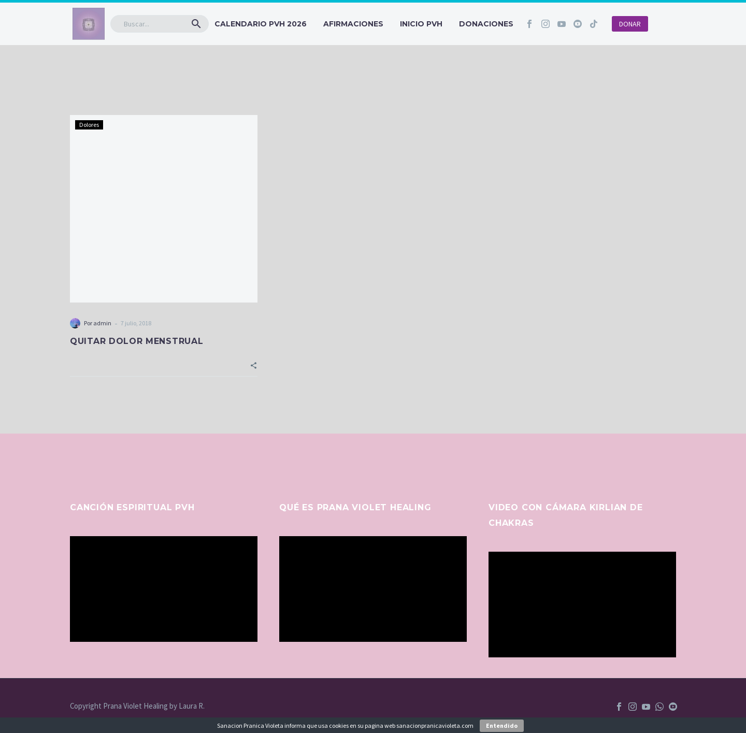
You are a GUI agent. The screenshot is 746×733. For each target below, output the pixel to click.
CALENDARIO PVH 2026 (260, 23)
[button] (196, 24)
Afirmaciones (353, 23)
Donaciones (486, 23)
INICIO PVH (421, 23)
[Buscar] (159, 24)
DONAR (630, 23)
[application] (163, 589)
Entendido (502, 725)
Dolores (89, 124)
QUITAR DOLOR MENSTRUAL (136, 341)
